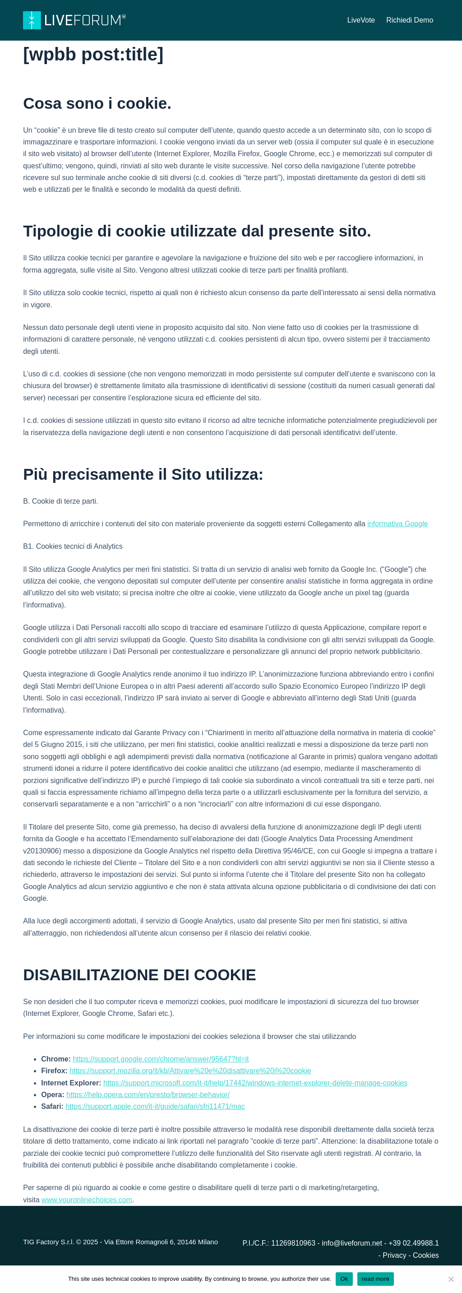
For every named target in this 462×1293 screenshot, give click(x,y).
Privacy (395, 1255)
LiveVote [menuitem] (361, 20)
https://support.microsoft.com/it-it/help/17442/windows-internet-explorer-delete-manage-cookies (255, 1083)
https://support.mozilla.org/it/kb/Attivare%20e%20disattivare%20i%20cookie (190, 1071)
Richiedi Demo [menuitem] (409, 20)
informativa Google (397, 524)
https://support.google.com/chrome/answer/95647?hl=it (161, 1059)
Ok (344, 1278)
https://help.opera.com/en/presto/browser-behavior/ (148, 1094)
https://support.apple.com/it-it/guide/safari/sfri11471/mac (155, 1106)
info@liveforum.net (352, 1243)
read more (376, 1278)
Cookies (426, 1255)
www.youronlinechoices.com (87, 1200)
